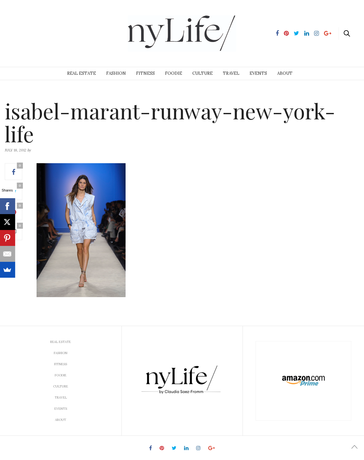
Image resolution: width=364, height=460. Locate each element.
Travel (231, 73)
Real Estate (81, 73)
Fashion (116, 73)
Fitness (145, 73)
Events (258, 73)
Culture (202, 73)
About (284, 73)
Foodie (173, 73)
